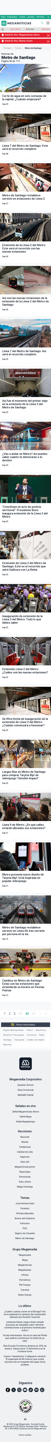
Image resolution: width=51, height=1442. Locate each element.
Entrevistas (25, 1176)
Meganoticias (25, 1265)
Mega (25, 1260)
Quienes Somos (25, 1085)
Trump (22, 17)
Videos (29, 1030)
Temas (18, 48)
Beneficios (41, 1030)
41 (34, 1014)
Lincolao (30, 17)
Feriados (24, 1208)
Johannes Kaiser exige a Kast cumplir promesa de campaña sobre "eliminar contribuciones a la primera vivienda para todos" (25, 1326)
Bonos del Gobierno (25, 1218)
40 (27, 1014)
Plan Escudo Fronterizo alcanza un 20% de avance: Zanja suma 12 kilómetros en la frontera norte (25, 1348)
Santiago (7, 1039)
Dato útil (25, 1161)
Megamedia (25, 1255)
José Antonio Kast (24, 1203)
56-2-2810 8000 (12, 1428)
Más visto (46, 29)
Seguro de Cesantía (25, 1233)
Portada (7, 48)
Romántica (24, 1279)
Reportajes (24, 1171)
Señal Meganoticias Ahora (25, 1111)
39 (20, 1014)
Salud (41, 1035)
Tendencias (25, 1146)
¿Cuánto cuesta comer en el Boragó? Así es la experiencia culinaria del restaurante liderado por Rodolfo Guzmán (25, 1314)
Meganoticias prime (25, 1166)
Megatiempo (24, 1270)
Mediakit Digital (25, 1094)
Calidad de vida (25, 1151)
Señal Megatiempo (25, 1121)
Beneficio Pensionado (13, 1035)
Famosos (25, 1223)
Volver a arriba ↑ (25, 1435)
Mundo (24, 1141)
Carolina (25, 1289)
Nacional (7, 1044)
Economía (31, 1035)
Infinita (24, 1274)
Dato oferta (25, 1181)
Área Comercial (25, 1090)
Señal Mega (25, 1116)
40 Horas (40, 17)
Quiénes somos (26, 1428)
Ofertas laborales (25, 1213)
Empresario (12, 17)
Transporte (19, 1039)
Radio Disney (24, 1294)
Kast (3, 17)
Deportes (25, 1156)
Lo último (16, 29)
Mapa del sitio (40, 1428)
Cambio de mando (35, 1039)
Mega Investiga (25, 1186)
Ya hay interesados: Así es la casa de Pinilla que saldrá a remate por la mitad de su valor (25, 1338)
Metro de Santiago (24, 1238)
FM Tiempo (25, 1284)
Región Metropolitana (13, 1030)
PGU (25, 1228)
